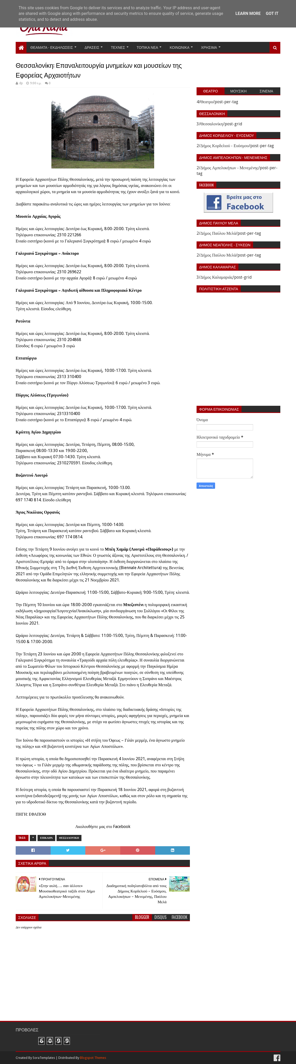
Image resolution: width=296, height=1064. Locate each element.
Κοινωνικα (179, 47)
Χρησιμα (209, 47)
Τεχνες (118, 47)
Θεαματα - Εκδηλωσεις (51, 47)
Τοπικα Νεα (147, 47)
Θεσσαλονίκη (69, 837)
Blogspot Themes (93, 1058)
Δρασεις (92, 47)
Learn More (248, 13)
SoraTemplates (44, 1058)
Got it (272, 13)
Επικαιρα (46, 837)
